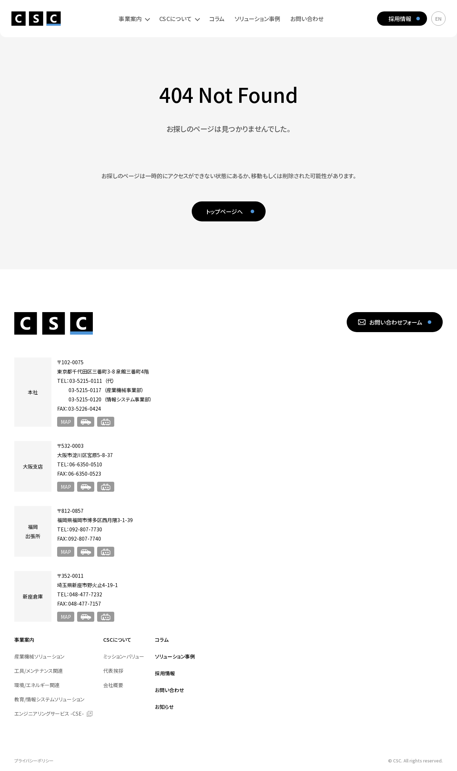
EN (438, 18)
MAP (66, 421)
